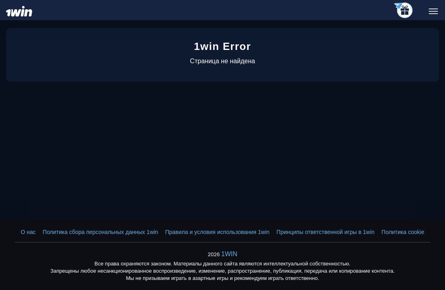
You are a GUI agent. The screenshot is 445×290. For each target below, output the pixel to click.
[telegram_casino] (404, 11)
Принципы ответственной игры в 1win (325, 232)
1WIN (229, 254)
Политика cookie (402, 232)
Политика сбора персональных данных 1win (100, 232)
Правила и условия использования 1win (217, 232)
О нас (28, 232)
